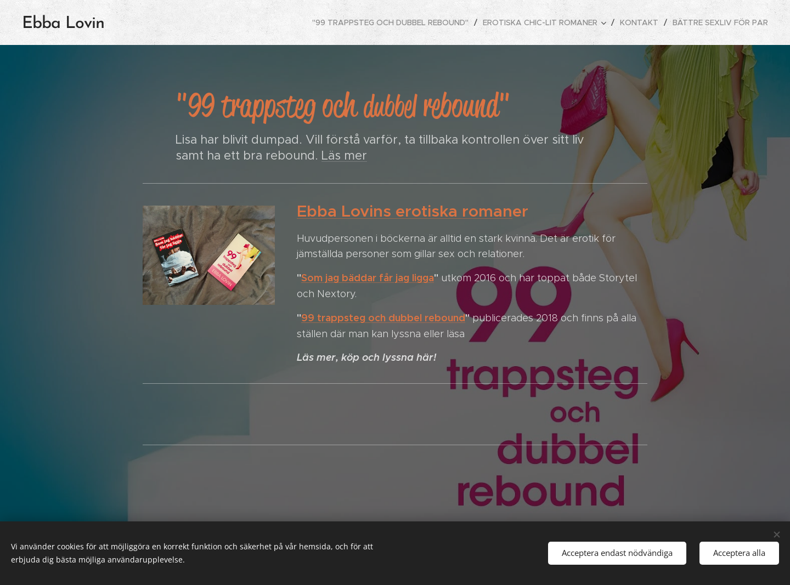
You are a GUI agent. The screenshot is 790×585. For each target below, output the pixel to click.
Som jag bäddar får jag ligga (367, 277)
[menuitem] (393, 22)
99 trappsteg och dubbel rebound (383, 317)
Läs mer (344, 155)
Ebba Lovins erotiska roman (404, 211)
